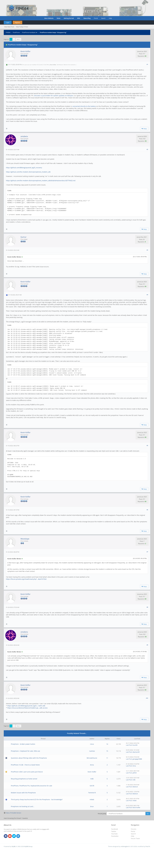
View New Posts (9, 27)
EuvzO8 (135, 745)
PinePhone (16, 32)
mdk (91, 778)
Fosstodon (114, 836)
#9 (147, 644)
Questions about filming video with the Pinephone (29, 758)
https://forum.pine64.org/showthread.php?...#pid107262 (26, 579)
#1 (147, 64)
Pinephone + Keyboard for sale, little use (25, 751)
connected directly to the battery (84, 106)
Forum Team (135, 838)
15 (107, 751)
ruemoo (92, 751)
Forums (133, 829)
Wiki (78, 18)
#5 (147, 445)
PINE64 (8, 32)
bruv (92, 806)
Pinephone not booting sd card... (22, 806)
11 (107, 758)
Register (17, 22)
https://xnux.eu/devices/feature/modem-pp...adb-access (27, 707)
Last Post (129, 745)
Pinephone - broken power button (23, 744)
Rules (58, 18)
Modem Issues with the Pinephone (23, 792)
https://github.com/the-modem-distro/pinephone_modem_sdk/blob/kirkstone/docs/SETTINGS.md (40, 181)
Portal (96, 18)
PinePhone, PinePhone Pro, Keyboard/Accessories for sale (31, 785)
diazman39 (136, 752)
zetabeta (24, 136)
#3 (147, 250)
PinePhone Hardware (29, 32)
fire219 (148, 846)
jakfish (135, 772)
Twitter (113, 831)
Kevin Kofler (25, 51)
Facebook (114, 829)
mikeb (92, 799)
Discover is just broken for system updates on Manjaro (53, 96)
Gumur (23, 237)
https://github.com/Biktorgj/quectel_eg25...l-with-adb (26, 705)
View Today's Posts (22, 27)
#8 (147, 606)
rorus (92, 744)
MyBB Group (28, 846)
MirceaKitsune (92, 758)
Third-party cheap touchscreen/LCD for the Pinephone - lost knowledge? (37, 799)
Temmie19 (92, 792)
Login (7, 22)
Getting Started (69, 18)
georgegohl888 (137, 759)
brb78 (92, 785)
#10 (147, 697)
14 (107, 744)
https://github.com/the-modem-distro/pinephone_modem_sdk (28, 172)
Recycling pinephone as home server (24, 778)
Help (110, 18)
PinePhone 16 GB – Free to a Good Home (25, 764)
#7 (147, 551)
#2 (147, 149)
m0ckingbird (125, 846)
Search (103, 18)
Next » (18, 39)
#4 (147, 294)
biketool (135, 786)
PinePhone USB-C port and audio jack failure (27, 771)
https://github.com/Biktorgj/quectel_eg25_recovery (24, 168)
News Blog (87, 18)
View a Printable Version (13, 812)
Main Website (48, 18)
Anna (92, 764)
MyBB (13, 846)
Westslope (25, 538)
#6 (147, 509)
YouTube (114, 833)
